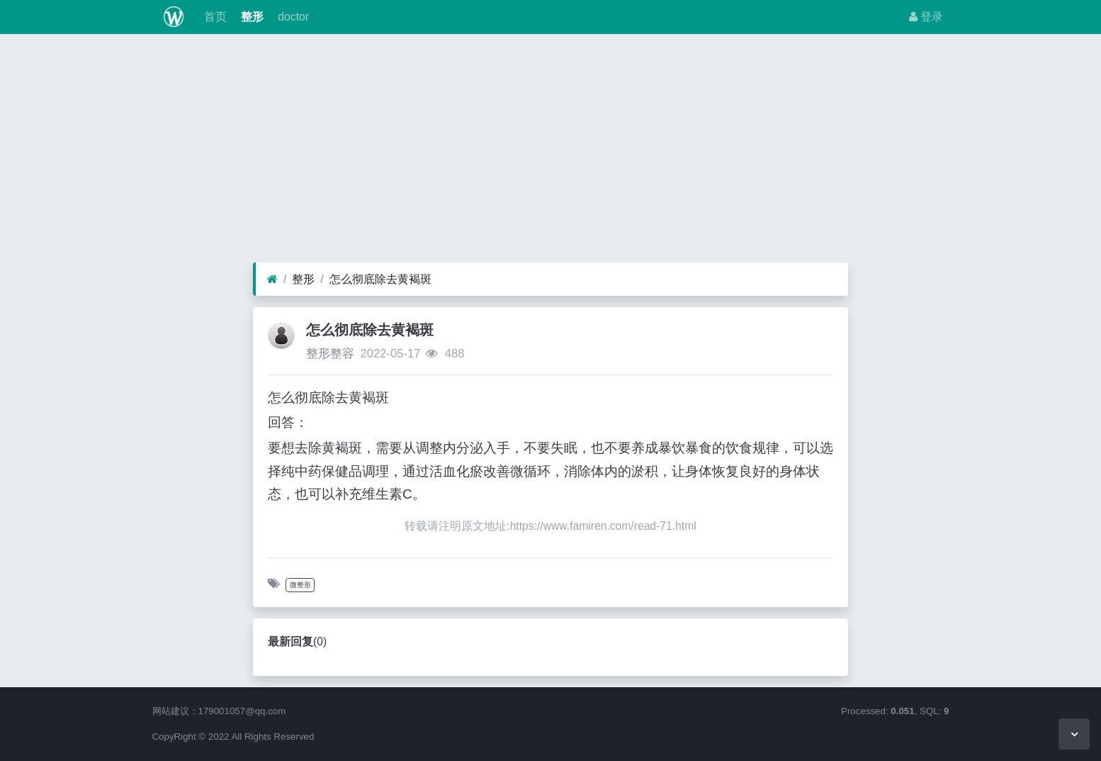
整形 (251, 17)
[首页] (272, 279)
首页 (213, 17)
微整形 (300, 585)
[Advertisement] (550, 151)
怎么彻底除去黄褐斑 (380, 279)
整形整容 (330, 353)
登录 (926, 17)
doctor (292, 17)
